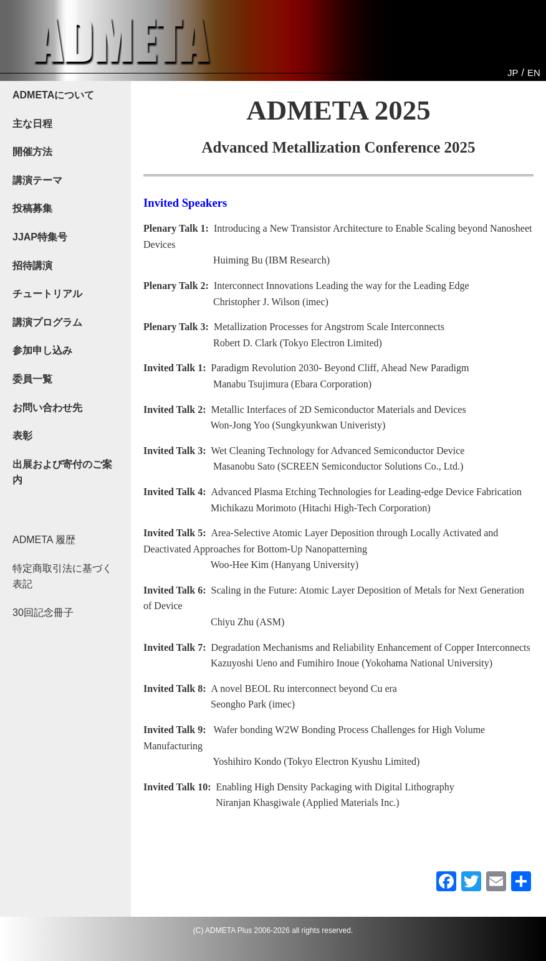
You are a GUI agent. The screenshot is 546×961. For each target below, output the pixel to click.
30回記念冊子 (43, 612)
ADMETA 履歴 (43, 539)
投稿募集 (32, 208)
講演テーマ (37, 180)
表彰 (22, 435)
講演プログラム (47, 322)
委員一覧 (32, 379)
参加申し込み (42, 350)
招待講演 (32, 265)
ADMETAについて (53, 95)
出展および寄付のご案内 (62, 472)
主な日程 (32, 123)
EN (533, 72)
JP (513, 72)
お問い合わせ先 (47, 407)
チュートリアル (47, 293)
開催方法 (32, 151)
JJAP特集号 (39, 237)
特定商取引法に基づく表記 (62, 576)
